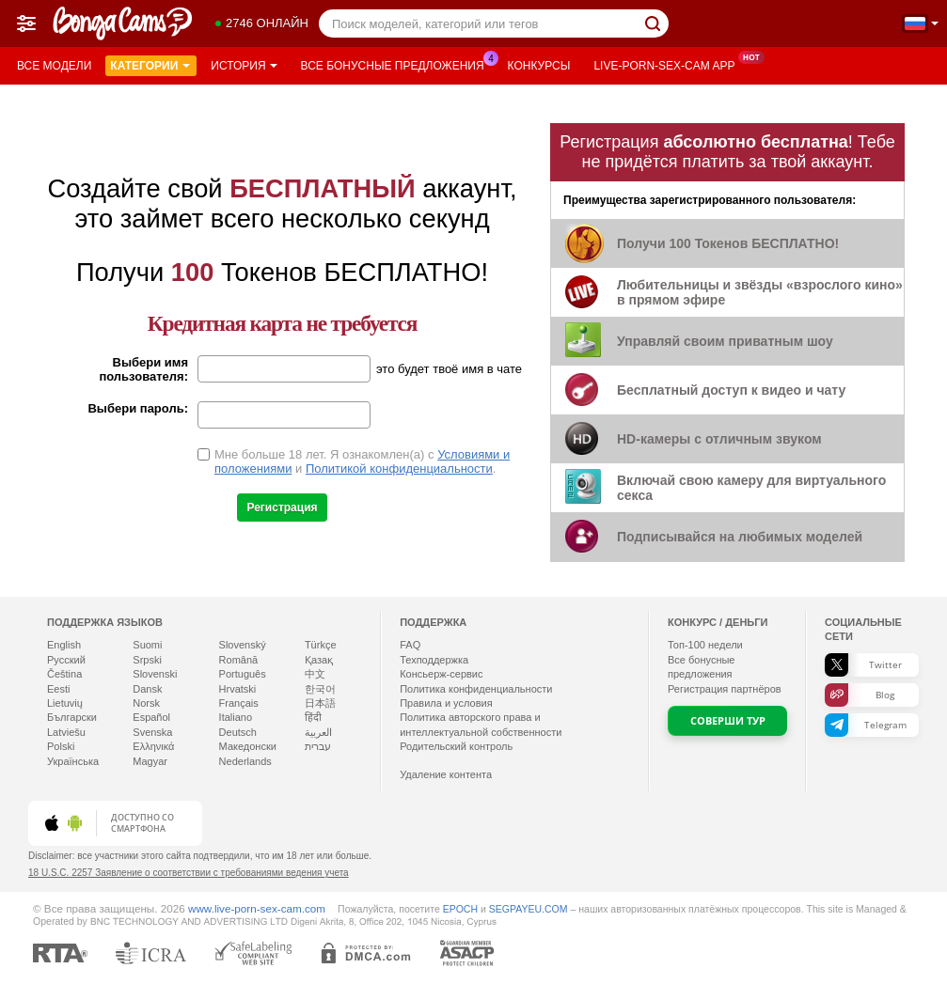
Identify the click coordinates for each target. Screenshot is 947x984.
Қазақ (319, 659)
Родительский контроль (456, 746)
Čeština (64, 673)
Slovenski (155, 673)
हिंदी (313, 717)
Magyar (150, 761)
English (64, 644)
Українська (73, 761)
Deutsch (238, 732)
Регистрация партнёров (724, 689)
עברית (318, 746)
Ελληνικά (153, 746)
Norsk (146, 703)
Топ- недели (705, 644)
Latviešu (66, 732)
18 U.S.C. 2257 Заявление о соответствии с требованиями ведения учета (188, 872)
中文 (315, 673)
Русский (66, 659)
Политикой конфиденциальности (399, 468)
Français (239, 703)
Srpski (147, 659)
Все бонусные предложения (397, 63)
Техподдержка (434, 659)
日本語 (320, 703)
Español (151, 717)
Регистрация (281, 507)
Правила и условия (446, 703)
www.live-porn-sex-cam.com (256, 908)
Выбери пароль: (137, 408)
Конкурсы (539, 65)
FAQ (410, 644)
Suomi (147, 644)
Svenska (152, 732)
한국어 (320, 689)
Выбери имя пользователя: (143, 369)
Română (239, 659)
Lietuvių (65, 703)
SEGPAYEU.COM (528, 908)
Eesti (58, 689)
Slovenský (242, 644)
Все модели (54, 65)
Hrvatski (238, 689)
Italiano (235, 717)
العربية (318, 732)
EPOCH (460, 908)
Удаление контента (446, 774)
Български (72, 717)
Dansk (147, 689)
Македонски (247, 746)
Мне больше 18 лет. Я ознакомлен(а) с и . (362, 461)
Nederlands (245, 761)
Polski (60, 746)
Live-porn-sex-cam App (668, 63)
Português (242, 673)
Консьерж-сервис (441, 673)
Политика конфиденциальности (476, 689)
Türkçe (321, 644)
